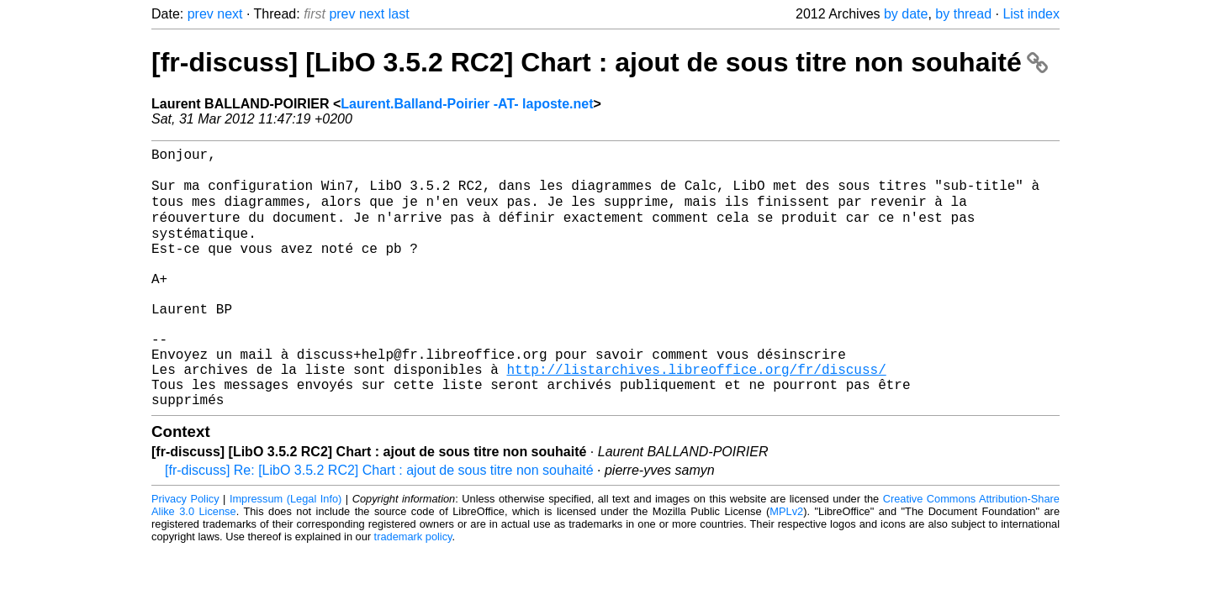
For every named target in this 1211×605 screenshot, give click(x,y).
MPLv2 (786, 565)
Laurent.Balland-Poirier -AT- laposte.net (467, 104)
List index (1031, 14)
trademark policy (413, 590)
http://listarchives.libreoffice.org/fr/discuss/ (696, 416)
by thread (963, 14)
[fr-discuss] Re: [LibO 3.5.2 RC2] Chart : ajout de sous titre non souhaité (379, 524)
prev (201, 14)
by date (906, 14)
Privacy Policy (185, 552)
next (229, 14)
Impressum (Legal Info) (285, 552)
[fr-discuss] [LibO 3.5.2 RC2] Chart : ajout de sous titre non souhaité (599, 62)
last (399, 14)
